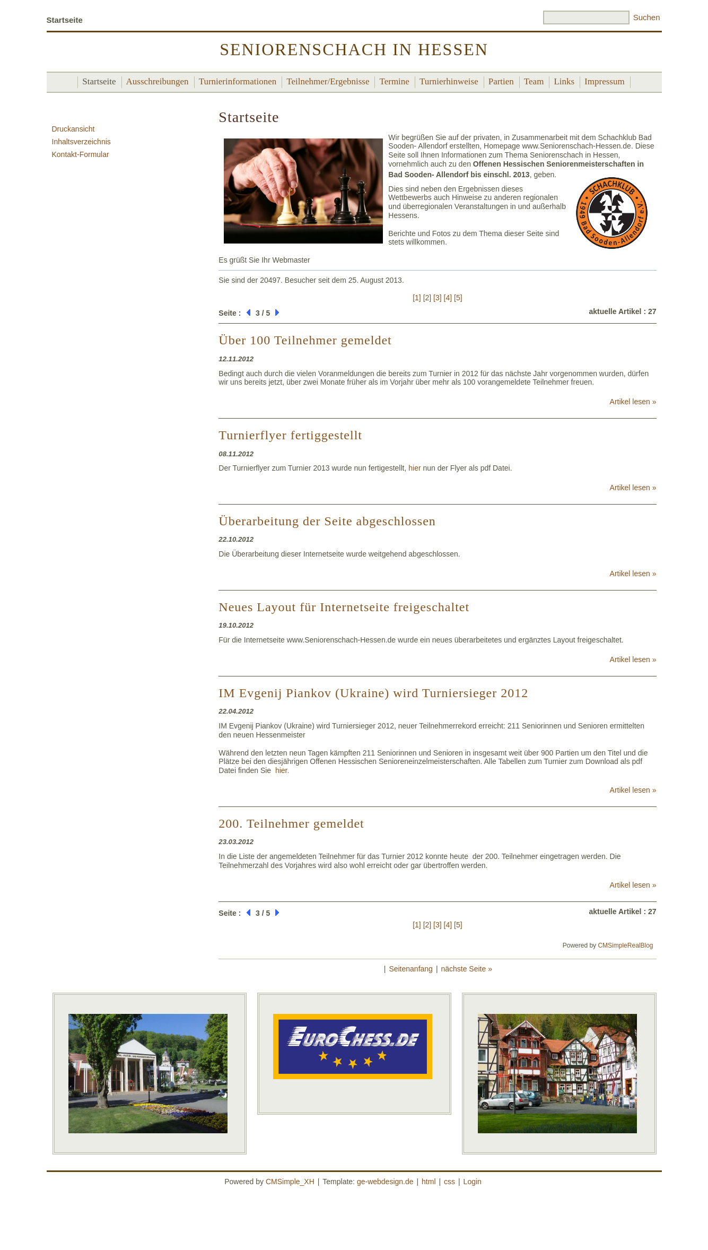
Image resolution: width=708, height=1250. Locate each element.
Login (473, 1181)
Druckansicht (73, 129)
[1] (417, 297)
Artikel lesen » (633, 401)
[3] (437, 297)
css (449, 1181)
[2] (427, 297)
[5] (458, 297)
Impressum (604, 81)
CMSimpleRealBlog (625, 945)
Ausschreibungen (157, 81)
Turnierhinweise (448, 81)
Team (534, 81)
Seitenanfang (411, 969)
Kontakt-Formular (80, 154)
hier (414, 468)
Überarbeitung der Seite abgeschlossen (327, 521)
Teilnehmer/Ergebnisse (327, 81)
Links (564, 81)
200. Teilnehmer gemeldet (291, 823)
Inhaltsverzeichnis (81, 141)
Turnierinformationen (238, 81)
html (428, 1181)
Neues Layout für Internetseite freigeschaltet (343, 607)
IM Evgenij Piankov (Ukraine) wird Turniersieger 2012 (373, 693)
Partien (501, 81)
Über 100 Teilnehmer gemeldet (304, 340)
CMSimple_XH (290, 1181)
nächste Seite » (466, 969)
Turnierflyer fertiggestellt (290, 435)
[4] (448, 297)
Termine (394, 81)
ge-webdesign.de (385, 1181)
